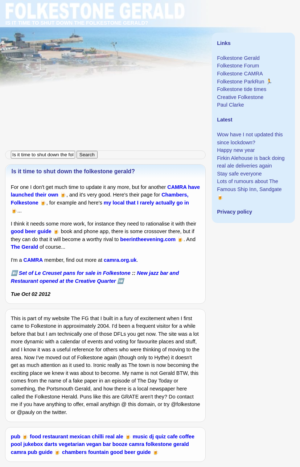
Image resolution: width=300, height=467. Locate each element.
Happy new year (236, 150)
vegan (94, 444)
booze (120, 444)
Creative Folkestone (240, 97)
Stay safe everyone (239, 174)
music (140, 436)
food (35, 436)
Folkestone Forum (238, 66)
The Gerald (24, 247)
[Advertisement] (150, 51)
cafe (172, 436)
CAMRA (33, 260)
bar (107, 444)
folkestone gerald (167, 444)
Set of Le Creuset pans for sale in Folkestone (75, 273)
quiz (160, 436)
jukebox (33, 444)
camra (136, 444)
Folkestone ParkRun (240, 81)
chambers (74, 452)
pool (16, 444)
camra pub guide (32, 452)
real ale (114, 436)
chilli (98, 436)
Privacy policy (234, 212)
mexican (80, 436)
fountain (98, 452)
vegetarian (72, 444)
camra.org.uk (120, 260)
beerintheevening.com (148, 239)
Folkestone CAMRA (240, 74)
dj (151, 436)
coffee (186, 436)
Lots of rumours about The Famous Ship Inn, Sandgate (249, 185)
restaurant (55, 436)
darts (51, 444)
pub (15, 436)
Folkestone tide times (241, 89)
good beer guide (31, 231)
